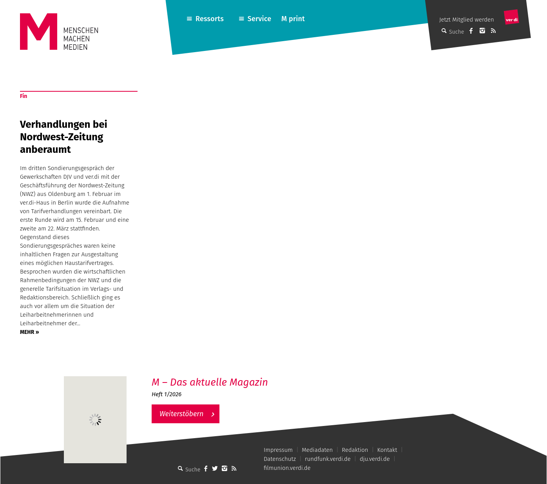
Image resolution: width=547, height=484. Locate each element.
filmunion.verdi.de (287, 467)
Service (260, 19)
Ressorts (210, 19)
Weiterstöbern (181, 414)
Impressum (278, 449)
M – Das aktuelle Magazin (210, 382)
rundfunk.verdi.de (328, 458)
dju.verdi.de (375, 458)
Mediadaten (317, 449)
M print (293, 19)
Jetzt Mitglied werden (466, 19)
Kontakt (387, 449)
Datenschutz (280, 458)
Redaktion (355, 449)
